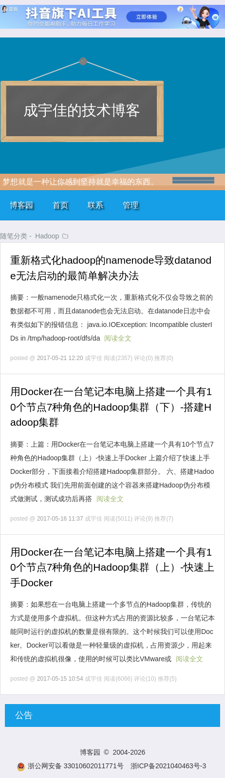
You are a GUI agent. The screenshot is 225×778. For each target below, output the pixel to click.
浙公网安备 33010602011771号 (70, 766)
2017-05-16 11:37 (60, 518)
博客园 (21, 205)
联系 (95, 205)
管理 (130, 205)
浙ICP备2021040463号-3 (168, 766)
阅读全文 (117, 338)
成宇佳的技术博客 (81, 110)
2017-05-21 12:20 (60, 358)
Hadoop (47, 236)
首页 (60, 205)
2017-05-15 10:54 (60, 678)
